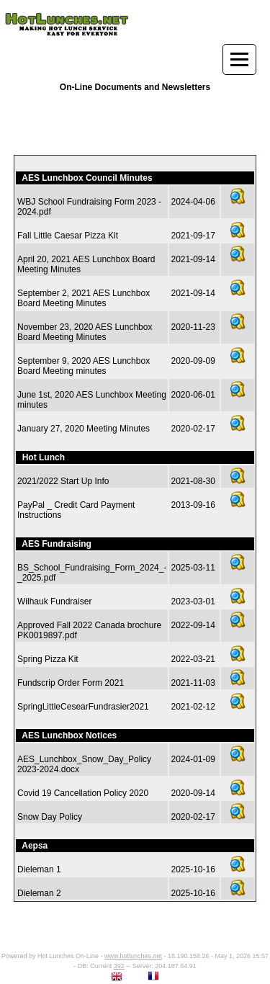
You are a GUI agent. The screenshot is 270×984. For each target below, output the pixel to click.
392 (119, 966)
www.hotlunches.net (133, 956)
